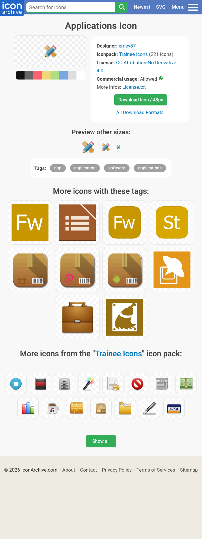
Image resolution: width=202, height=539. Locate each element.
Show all (101, 441)
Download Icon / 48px (140, 100)
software (116, 168)
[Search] (121, 7)
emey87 (127, 46)
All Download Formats (140, 112)
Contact (88, 470)
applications (150, 168)
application (85, 168)
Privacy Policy (117, 470)
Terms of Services (155, 470)
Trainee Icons (133, 54)
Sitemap (189, 470)
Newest (142, 7)
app (57, 168)
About (68, 470)
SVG (161, 7)
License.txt (134, 87)
